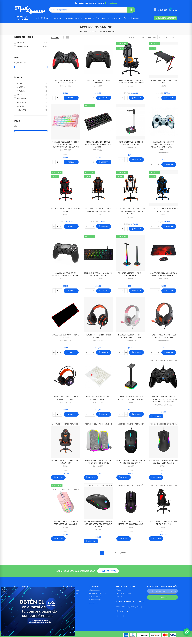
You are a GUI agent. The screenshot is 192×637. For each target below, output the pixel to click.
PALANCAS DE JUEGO (163, 405)
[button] (165, 18)
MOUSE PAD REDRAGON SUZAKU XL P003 (65, 336)
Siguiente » (123, 553)
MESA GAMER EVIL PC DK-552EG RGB (163, 81)
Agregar (72, 98)
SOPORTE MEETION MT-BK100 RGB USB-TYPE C (131, 274)
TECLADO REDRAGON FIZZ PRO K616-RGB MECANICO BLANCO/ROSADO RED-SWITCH (65, 144)
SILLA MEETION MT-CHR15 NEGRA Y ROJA (65, 210)
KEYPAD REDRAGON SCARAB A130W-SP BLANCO (98, 398)
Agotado (156, 416)
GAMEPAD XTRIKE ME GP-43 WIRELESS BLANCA (65, 81)
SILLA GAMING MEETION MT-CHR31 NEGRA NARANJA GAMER (131, 81)
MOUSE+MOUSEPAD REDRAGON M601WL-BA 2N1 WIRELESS (163, 274)
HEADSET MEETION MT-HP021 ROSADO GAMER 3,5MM (130, 336)
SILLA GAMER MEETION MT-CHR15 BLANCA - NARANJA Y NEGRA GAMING (130, 211)
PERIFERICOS (65, 86)
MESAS (163, 86)
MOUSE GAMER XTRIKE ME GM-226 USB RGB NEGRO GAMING (163, 461)
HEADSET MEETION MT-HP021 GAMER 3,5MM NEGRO (163, 336)
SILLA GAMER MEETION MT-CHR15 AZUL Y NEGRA (163, 210)
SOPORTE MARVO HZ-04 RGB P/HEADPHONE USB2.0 (131, 143)
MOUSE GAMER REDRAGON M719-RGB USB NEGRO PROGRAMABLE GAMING (98, 524)
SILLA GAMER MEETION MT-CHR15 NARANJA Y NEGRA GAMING (98, 210)
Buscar (131, 10)
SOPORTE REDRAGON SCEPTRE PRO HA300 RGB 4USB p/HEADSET (131, 398)
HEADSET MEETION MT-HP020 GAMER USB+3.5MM (65, 398)
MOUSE (131, 466)
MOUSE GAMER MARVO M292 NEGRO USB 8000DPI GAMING (130, 522)
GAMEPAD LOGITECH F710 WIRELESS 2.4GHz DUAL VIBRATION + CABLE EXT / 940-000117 (163, 145)
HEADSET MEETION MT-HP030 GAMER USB (98, 336)
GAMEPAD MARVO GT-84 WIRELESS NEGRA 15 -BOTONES (65, 274)
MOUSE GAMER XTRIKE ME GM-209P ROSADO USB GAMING (66, 522)
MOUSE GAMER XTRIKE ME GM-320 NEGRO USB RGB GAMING (130, 461)
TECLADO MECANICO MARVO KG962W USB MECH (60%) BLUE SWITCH (98, 144)
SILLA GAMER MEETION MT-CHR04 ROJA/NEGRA (65, 461)
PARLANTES (98, 466)
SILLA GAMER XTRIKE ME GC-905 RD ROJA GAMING (163, 522)
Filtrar (54, 37)
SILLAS (131, 86)
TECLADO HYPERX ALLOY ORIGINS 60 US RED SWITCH (98, 274)
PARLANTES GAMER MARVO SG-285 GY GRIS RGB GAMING (98, 461)
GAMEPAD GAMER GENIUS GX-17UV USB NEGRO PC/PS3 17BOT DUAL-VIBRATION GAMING (163, 399)
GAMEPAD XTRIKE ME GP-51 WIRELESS (98, 81)
